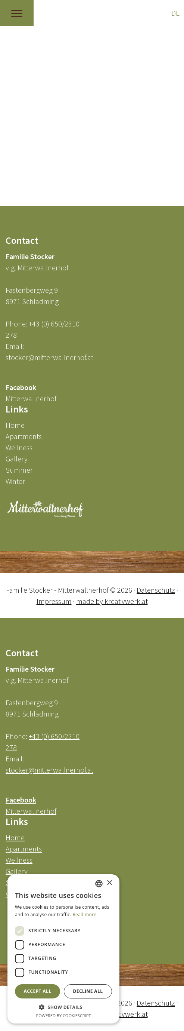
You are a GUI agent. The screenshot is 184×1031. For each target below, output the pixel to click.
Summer (19, 470)
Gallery (17, 458)
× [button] (109, 883)
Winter (15, 481)
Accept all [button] (38, 991)
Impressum (54, 601)
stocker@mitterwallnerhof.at (49, 357)
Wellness (19, 447)
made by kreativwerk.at (112, 601)
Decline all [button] (88, 991)
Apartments (24, 436)
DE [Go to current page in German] (175, 13)
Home (15, 425)
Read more (84, 914)
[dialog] (63, 949)
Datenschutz (156, 590)
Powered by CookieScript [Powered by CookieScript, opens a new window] (63, 1015)
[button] (63, 1007)
